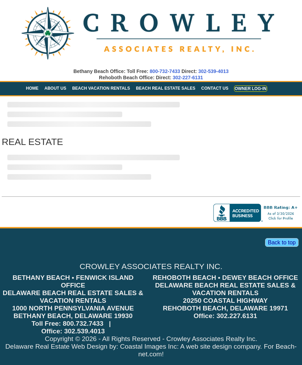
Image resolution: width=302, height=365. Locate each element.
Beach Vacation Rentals (101, 88)
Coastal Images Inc (148, 346)
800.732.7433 (83, 323)
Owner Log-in (250, 88)
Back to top (282, 242)
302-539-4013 (213, 71)
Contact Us (215, 88)
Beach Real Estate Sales (165, 88)
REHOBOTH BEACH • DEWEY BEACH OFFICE (225, 277)
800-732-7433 (165, 71)
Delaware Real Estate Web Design (56, 346)
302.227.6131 (236, 315)
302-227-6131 (188, 77)
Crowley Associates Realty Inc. (212, 338)
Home (32, 88)
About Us (56, 88)
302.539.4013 (84, 331)
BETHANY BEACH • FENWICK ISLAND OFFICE (73, 281)
